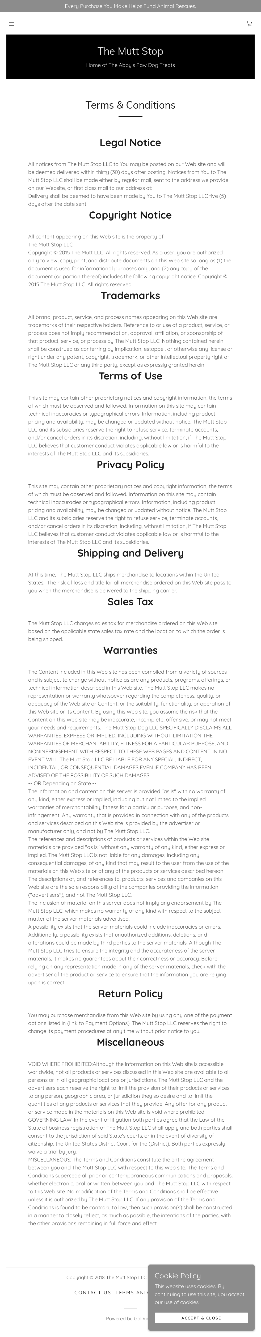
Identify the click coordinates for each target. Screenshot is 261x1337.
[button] (11, 24)
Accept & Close (201, 1328)
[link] (249, 24)
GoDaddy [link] (144, 1318)
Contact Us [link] (92, 1292)
